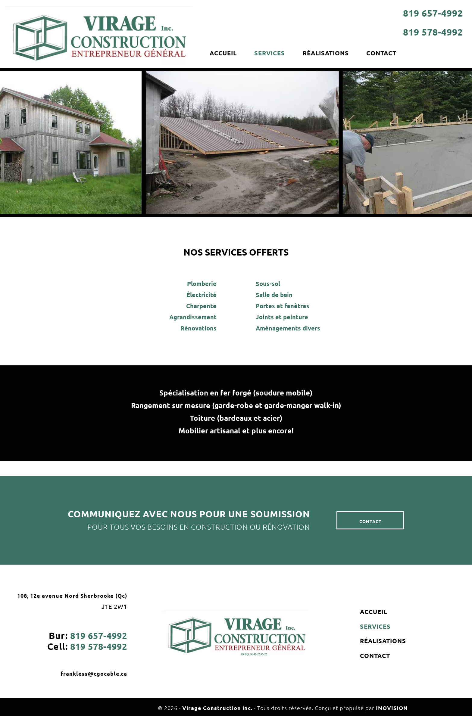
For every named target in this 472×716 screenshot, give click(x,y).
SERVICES (271, 53)
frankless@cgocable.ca (94, 673)
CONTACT (386, 53)
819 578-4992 (433, 32)
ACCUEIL (223, 53)
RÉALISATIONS (329, 53)
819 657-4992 (433, 13)
